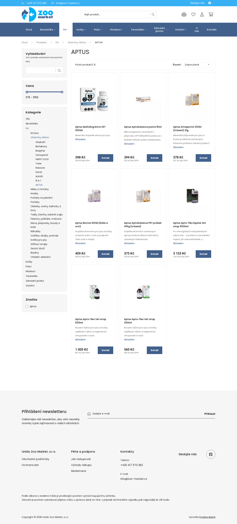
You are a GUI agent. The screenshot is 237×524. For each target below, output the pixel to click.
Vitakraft (40, 142)
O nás (197, 29)
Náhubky (35, 231)
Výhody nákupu (81, 465)
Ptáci (97, 29)
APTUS (39, 185)
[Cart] (211, 14)
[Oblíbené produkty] (193, 15)
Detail (105, 158)
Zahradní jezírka (159, 29)
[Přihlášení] (202, 15)
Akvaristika (46, 29)
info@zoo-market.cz (65, 3)
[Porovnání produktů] (184, 15)
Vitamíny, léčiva (77, 42)
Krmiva (35, 133)
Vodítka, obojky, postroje (44, 235)
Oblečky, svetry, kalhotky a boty (46, 208)
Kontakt (211, 29)
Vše (28, 118)
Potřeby (35, 202)
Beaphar (40, 150)
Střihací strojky (39, 244)
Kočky (80, 29)
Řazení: (177, 64)
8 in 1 (38, 180)
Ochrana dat (30, 465)
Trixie (38, 163)
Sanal (39, 172)
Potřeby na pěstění (42, 197)
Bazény (35, 252)
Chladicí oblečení (41, 257)
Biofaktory (41, 146)
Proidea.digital (207, 517)
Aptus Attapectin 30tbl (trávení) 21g (187, 128)
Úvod (29, 29)
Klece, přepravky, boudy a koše (45, 225)
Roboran (40, 167)
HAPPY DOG (42, 159)
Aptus (33, 306)
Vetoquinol (42, 155)
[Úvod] (44, 14)
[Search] (153, 14)
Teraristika (137, 29)
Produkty (42, 42)
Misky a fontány (40, 189)
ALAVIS (39, 176)
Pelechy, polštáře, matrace (46, 218)
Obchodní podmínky (35, 459)
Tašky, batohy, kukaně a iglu (47, 214)
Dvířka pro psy (39, 240)
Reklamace (78, 471)
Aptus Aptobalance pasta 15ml (143, 126)
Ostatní (179, 29)
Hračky (34, 193)
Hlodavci (115, 29)
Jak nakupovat (81, 459)
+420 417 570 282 (34, 3)
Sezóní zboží (38, 248)
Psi (64, 29)
